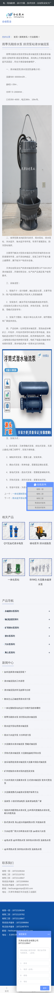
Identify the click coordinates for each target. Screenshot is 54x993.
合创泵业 (6, 21)
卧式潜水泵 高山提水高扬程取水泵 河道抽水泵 (25, 822)
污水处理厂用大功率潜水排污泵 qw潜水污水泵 (25, 831)
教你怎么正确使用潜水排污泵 (17, 699)
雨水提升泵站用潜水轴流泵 (24, 498)
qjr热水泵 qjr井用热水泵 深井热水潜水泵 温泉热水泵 (27, 840)
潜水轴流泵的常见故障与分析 (17, 690)
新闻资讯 (23, 37)
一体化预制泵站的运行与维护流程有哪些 (22, 708)
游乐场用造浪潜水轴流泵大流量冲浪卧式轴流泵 (25, 762)
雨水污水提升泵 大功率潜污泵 (17, 735)
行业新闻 (34, 37)
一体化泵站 (13, 579)
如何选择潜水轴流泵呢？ (15, 672)
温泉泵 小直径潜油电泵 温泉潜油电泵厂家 (23, 801)
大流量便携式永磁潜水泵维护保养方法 (21, 792)
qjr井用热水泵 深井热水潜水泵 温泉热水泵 (23, 849)
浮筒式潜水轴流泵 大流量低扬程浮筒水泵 (22, 753)
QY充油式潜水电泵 (13, 543)
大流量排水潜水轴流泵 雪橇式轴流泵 (20, 744)
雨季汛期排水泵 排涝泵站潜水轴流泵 (20, 717)
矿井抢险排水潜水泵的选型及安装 (19, 771)
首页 (16, 37)
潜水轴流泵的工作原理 (14, 681)
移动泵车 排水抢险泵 (40, 543)
